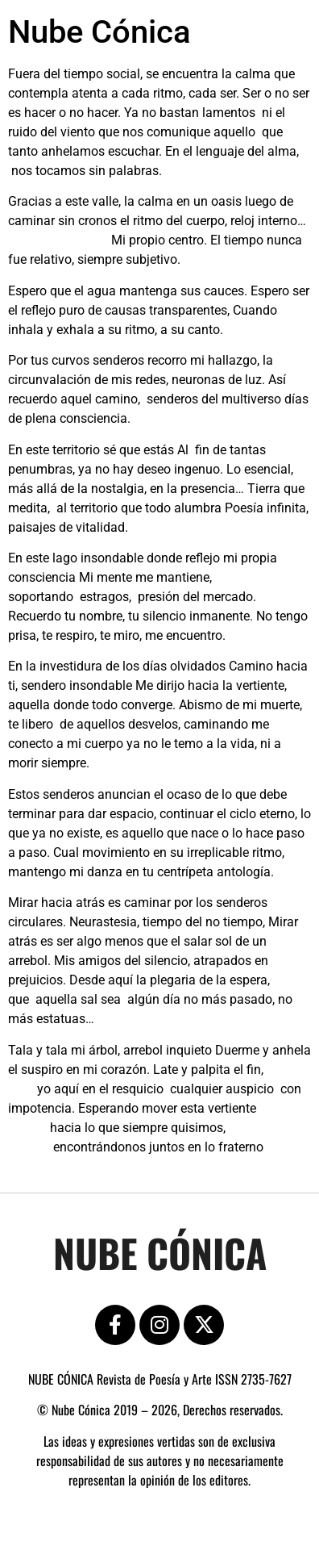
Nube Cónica (99, 32)
